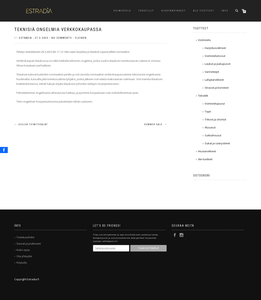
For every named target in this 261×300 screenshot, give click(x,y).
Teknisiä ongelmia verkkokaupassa (58, 29)
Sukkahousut (213, 135)
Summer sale (155, 124)
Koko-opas (23, 250)
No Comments (61, 37)
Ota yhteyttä (24, 256)
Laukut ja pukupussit (217, 64)
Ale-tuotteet (203, 10)
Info (224, 10)
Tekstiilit (146, 10)
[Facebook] (4, 150)
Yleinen (81, 37)
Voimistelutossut (215, 56)
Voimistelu (122, 10)
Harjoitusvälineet (215, 48)
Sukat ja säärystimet (217, 143)
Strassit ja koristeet (217, 87)
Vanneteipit (212, 72)
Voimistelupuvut (215, 103)
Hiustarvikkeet (173, 10)
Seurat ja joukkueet (29, 243)
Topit (208, 111)
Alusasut (210, 127)
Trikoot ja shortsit (215, 119)
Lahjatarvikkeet (214, 80)
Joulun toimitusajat (31, 124)
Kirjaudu (22, 262)
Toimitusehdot (25, 237)
